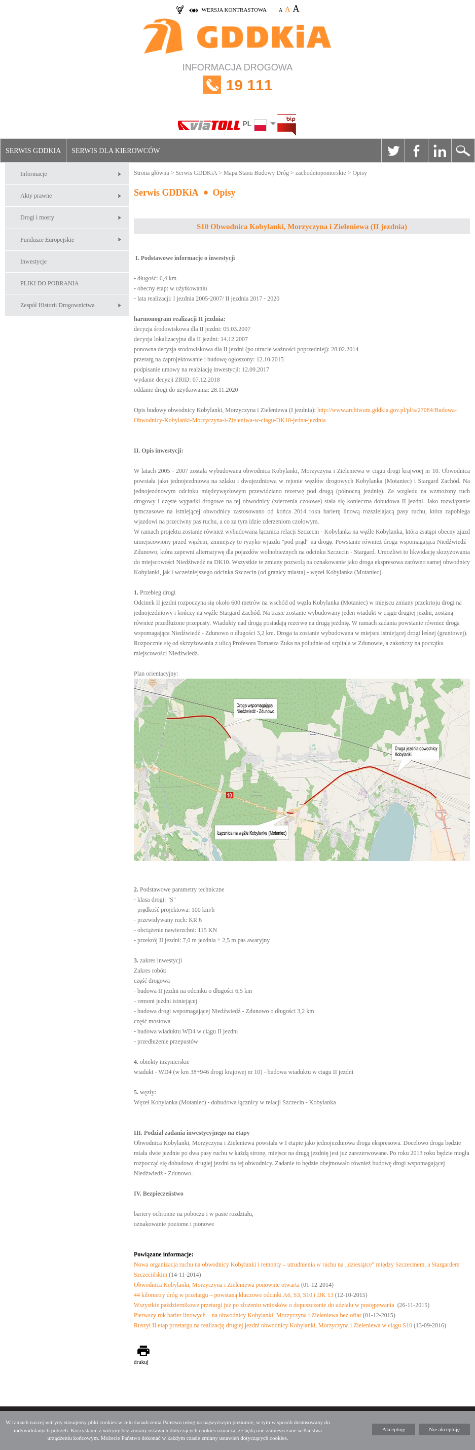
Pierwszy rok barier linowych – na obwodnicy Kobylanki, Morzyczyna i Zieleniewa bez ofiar (247, 1315)
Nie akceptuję (444, 1429)
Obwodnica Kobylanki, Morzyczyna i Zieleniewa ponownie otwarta (217, 1284)
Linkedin (439, 150)
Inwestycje (33, 261)
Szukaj (462, 150)
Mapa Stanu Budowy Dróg (256, 172)
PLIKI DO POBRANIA (49, 283)
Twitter (393, 150)
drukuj (141, 1362)
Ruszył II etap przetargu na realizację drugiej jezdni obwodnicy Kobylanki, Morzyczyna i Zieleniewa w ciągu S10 (273, 1325)
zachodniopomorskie (321, 172)
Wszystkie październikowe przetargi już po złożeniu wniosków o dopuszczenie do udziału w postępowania (265, 1305)
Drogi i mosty (37, 217)
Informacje (33, 173)
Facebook (416, 150)
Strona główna (151, 172)
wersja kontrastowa (234, 10)
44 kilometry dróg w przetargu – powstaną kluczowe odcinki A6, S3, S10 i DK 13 (234, 1294)
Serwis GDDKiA (33, 151)
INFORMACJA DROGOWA (237, 84)
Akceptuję (393, 1429)
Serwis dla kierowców (115, 151)
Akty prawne (36, 195)
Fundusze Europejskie (47, 239)
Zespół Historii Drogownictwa (57, 305)
